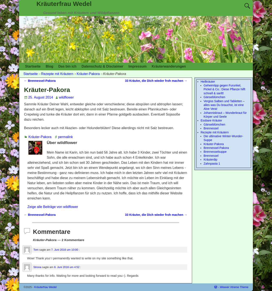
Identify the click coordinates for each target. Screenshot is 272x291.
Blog (49, 66)
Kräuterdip (210, 159)
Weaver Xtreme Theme (234, 287)
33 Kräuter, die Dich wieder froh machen (156, 80)
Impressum (137, 66)
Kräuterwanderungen (169, 66)
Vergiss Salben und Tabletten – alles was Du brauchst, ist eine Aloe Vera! (224, 105)
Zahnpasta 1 (212, 163)
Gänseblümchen (214, 97)
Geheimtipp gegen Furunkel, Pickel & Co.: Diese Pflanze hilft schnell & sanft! (224, 89)
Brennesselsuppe (215, 151)
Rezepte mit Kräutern (57, 74)
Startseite (33, 66)
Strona (37, 267)
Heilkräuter (208, 81)
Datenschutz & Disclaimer (102, 66)
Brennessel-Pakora (40, 80)
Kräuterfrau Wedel (64, 3)
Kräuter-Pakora (88, 74)
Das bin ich (67, 66)
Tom (35, 249)
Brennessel (211, 128)
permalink (65, 137)
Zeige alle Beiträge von (52, 207)
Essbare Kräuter (211, 120)
